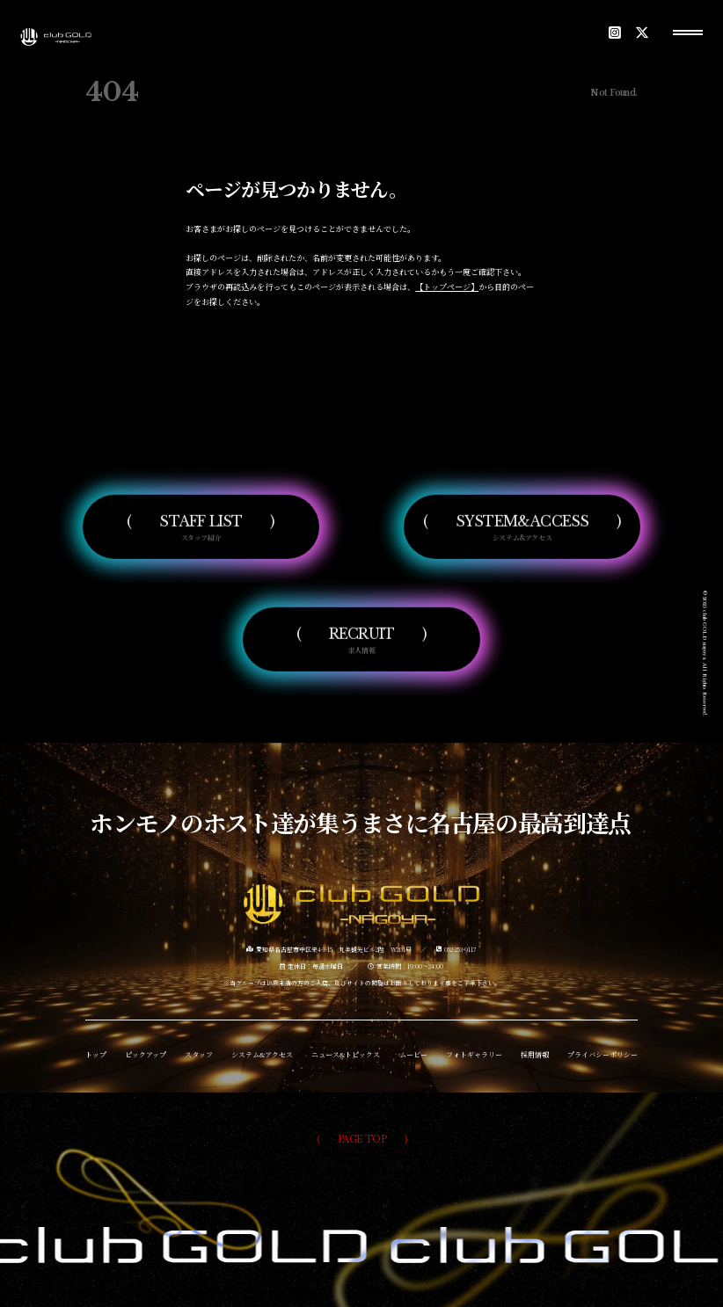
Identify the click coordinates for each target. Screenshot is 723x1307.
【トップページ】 (446, 286)
